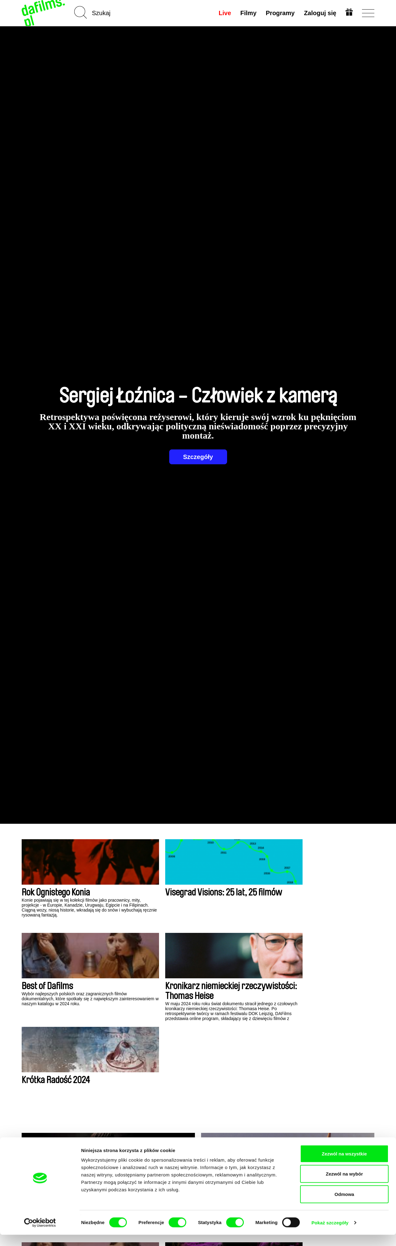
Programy (279, 13)
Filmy (248, 13)
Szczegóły (198, 456)
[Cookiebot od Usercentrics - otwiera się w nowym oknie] (40, 1234)
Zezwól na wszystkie (344, 1164)
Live (224, 13)
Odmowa (344, 1205)
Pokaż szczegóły (330, 1233)
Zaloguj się (319, 13)
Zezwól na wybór (344, 1185)
